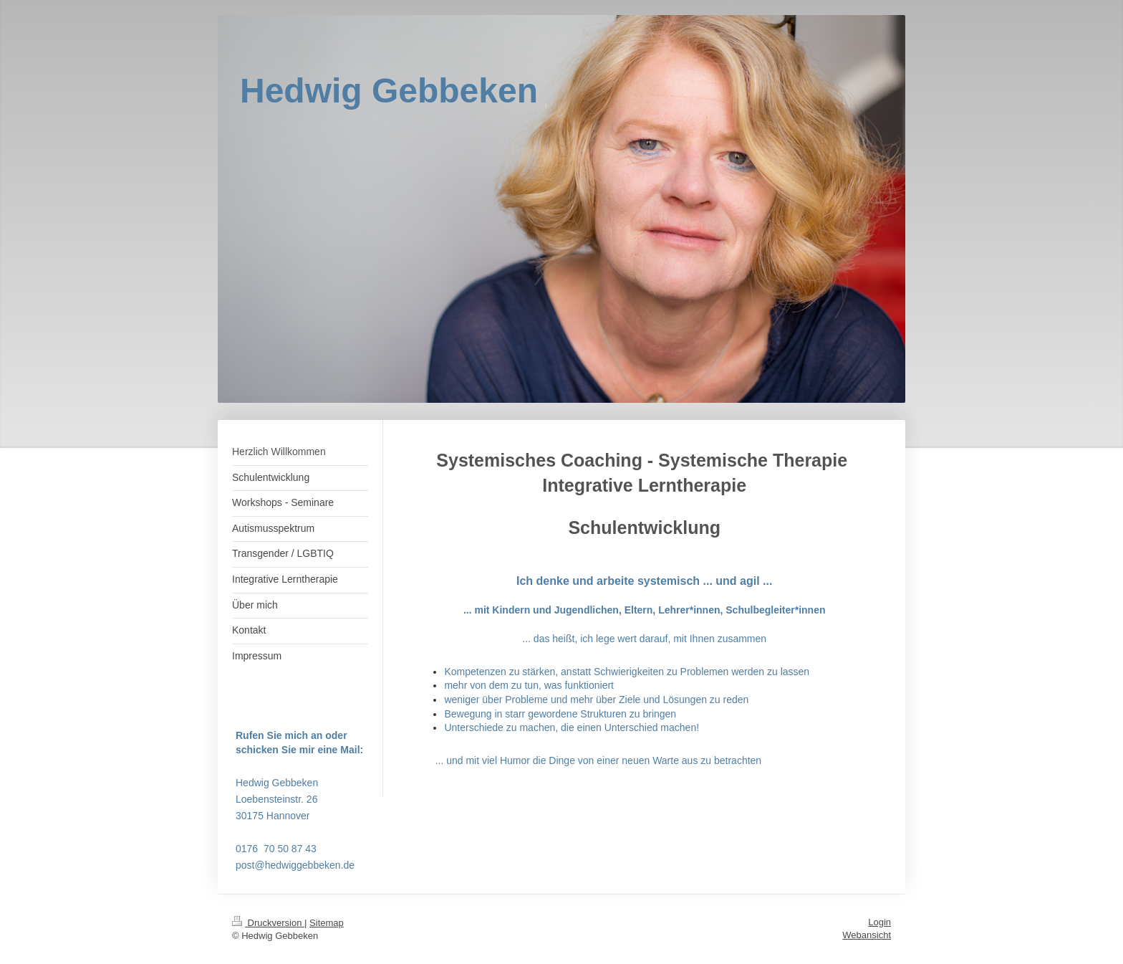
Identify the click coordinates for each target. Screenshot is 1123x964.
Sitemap (326, 922)
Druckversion (268, 922)
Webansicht (866, 935)
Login (879, 922)
